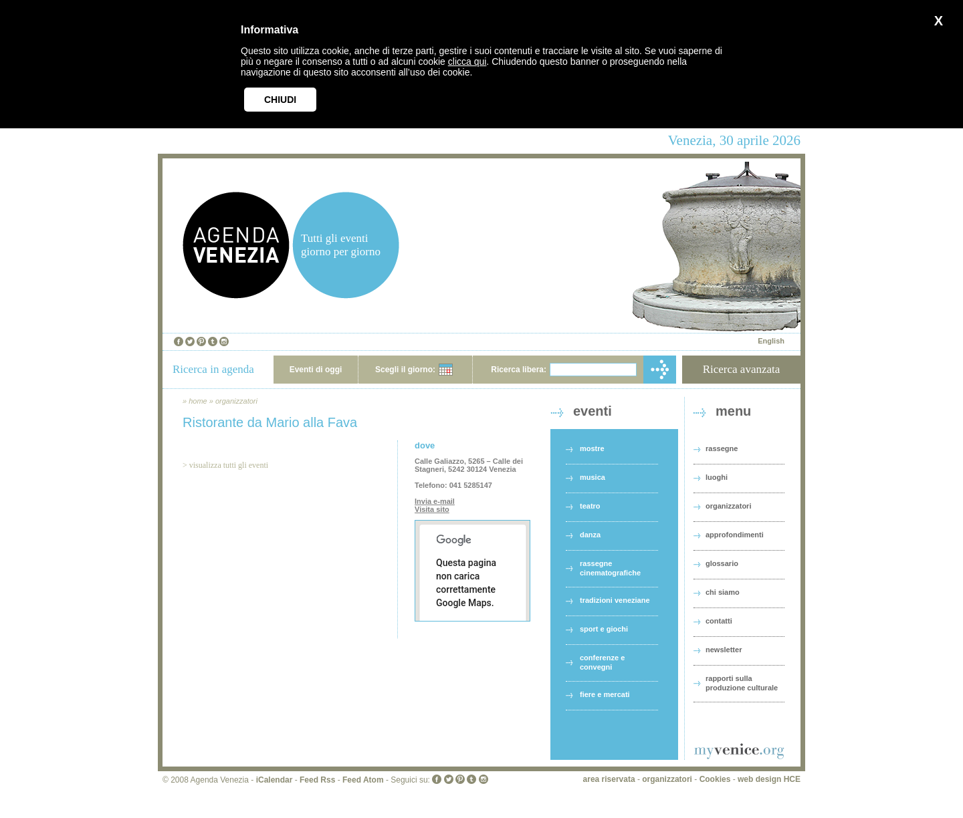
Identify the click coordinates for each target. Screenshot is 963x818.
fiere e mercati (605, 694)
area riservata (609, 779)
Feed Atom (363, 780)
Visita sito (432, 509)
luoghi (717, 477)
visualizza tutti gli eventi (228, 465)
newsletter (724, 650)
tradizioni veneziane (615, 600)
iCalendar (274, 780)
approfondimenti (735, 535)
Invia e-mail (435, 501)
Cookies (715, 779)
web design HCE (769, 779)
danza (590, 535)
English (771, 341)
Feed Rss (317, 780)
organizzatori (236, 401)
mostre (592, 448)
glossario (722, 563)
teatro (590, 506)
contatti (719, 621)
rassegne (722, 448)
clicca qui (467, 61)
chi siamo (723, 592)
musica (592, 477)
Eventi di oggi (316, 369)
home (198, 401)
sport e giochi (604, 629)
